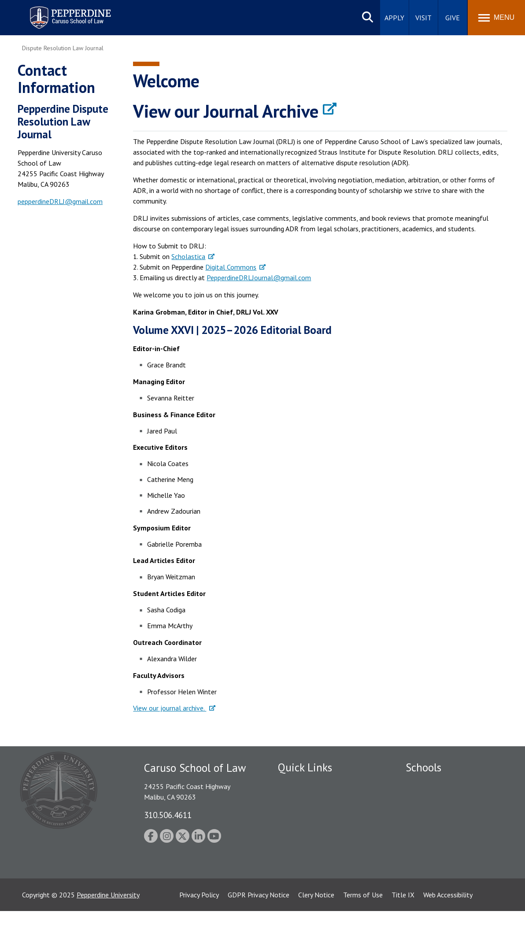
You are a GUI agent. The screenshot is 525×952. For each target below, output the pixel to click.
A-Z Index (292, 885)
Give (452, 17)
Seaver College (428, 784)
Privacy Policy (199, 935)
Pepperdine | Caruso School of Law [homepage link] (69, 12)
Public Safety (297, 784)
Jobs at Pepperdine (305, 830)
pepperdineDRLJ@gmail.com (60, 201)
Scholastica (188, 256)
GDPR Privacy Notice (258, 935)
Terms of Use (363, 935)
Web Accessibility (448, 935)
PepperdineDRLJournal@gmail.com (259, 277)
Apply (394, 17)
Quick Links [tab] (305, 767)
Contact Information (309, 845)
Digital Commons (230, 267)
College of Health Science (444, 870)
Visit (423, 17)
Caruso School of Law (438, 799)
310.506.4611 (168, 814)
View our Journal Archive (225, 110)
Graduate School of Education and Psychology (456, 835)
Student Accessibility (308, 799)
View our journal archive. (169, 708)
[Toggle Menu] (496, 17)
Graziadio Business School (444, 815)
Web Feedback (299, 900)
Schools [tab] (423, 767)
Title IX (403, 935)
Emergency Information (313, 815)
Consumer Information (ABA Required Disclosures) (319, 865)
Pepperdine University (108, 935)
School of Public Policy (439, 854)
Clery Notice (316, 935)
